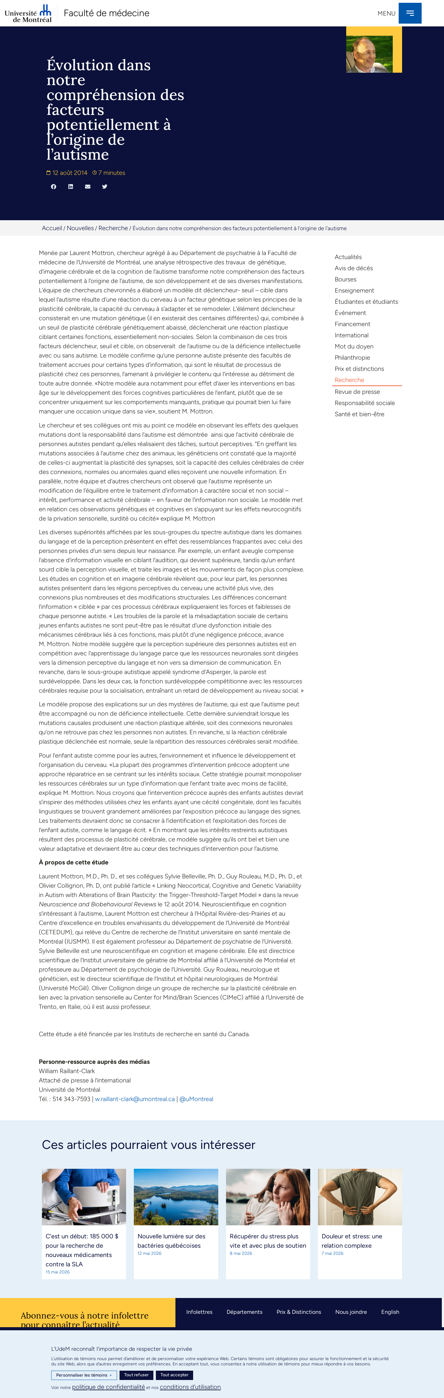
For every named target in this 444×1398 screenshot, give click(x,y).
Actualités (348, 257)
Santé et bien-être (359, 414)
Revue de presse (357, 391)
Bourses (345, 279)
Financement (352, 324)
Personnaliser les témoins (84, 1375)
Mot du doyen (354, 346)
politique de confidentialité (108, 1387)
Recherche (113, 228)
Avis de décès (354, 268)
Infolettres (199, 1312)
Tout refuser (136, 1375)
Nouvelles (80, 228)
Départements (244, 1312)
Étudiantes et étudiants (366, 301)
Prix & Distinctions (299, 1312)
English (390, 1312)
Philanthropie (352, 357)
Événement (350, 312)
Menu (387, 13)
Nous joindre (351, 1312)
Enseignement (354, 290)
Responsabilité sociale (365, 403)
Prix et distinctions (359, 368)
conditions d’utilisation (190, 1387)
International (352, 335)
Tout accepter (175, 1375)
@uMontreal (196, 1099)
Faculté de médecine (106, 13)
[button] (54, 186)
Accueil (52, 228)
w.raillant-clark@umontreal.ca (135, 1099)
